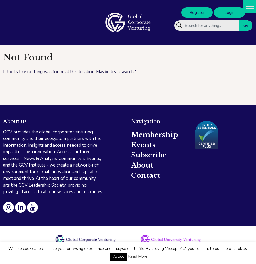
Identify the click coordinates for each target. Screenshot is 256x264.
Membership (154, 135)
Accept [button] (118, 256)
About (142, 165)
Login (229, 12)
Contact (145, 175)
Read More (137, 256)
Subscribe (149, 155)
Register (197, 12)
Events (143, 145)
